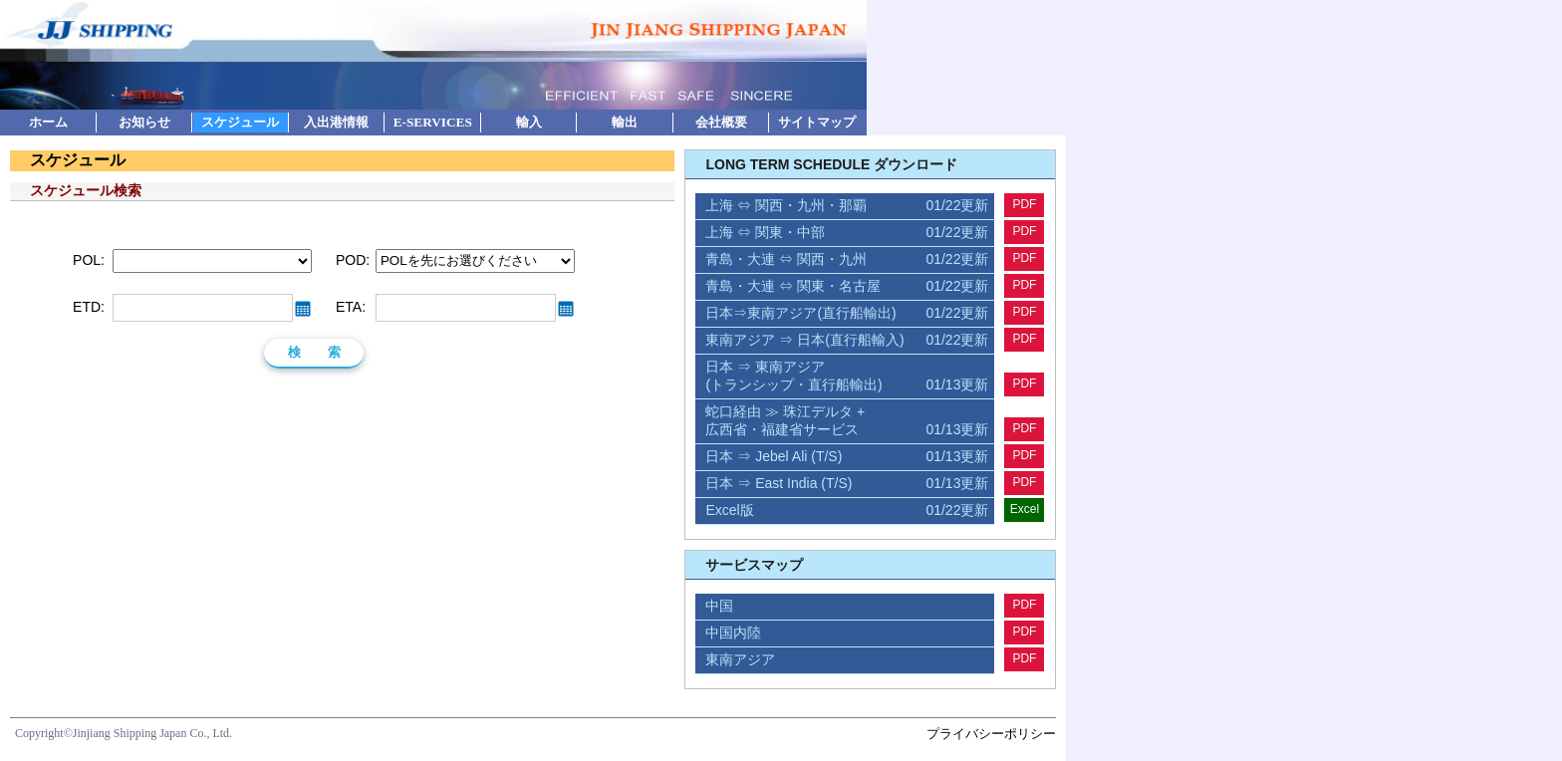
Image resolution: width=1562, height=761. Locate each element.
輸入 (529, 122)
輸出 (625, 122)
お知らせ (144, 122)
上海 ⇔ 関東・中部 (846, 233)
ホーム (48, 122)
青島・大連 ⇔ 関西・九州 (846, 260)
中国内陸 (733, 632)
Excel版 (846, 511)
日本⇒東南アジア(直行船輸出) (846, 314)
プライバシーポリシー (991, 734)
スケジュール (240, 122)
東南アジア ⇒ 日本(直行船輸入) (846, 341)
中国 (719, 606)
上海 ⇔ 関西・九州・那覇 (846, 206)
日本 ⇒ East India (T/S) (846, 484)
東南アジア (740, 659)
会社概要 (721, 122)
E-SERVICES (432, 122)
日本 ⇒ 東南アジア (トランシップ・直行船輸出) (846, 376)
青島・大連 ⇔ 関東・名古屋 (846, 287)
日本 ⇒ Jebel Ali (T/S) (846, 457)
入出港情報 (336, 122)
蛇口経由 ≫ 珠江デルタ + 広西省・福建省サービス (846, 421)
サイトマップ (817, 122)
